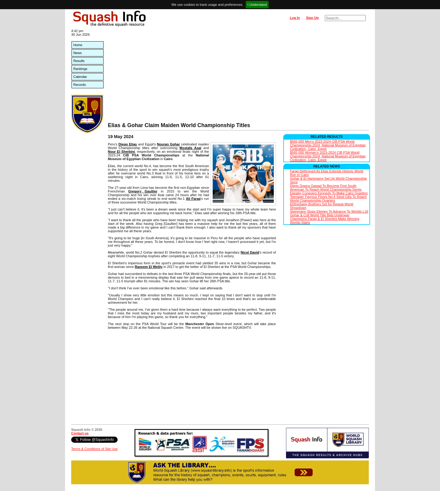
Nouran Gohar (168, 144)
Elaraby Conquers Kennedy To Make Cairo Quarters (329, 193)
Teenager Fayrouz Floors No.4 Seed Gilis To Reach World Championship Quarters (328, 198)
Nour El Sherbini (121, 151)
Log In (295, 18)
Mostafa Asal (190, 148)
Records (79, 84)
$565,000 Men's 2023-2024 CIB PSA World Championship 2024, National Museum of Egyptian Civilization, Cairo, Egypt (328, 145)
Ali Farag (193, 198)
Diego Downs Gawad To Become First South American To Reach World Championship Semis (325, 187)
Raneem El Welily (149, 267)
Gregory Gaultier (142, 191)
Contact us (80, 433)
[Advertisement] (238, 76)
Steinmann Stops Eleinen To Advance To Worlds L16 (329, 211)
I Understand (257, 4)
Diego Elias (128, 144)
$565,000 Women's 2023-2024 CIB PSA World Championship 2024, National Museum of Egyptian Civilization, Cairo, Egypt (328, 156)
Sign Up (312, 18)
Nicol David (250, 252)
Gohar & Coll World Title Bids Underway (320, 215)
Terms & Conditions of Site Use (94, 449)
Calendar (80, 77)
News (77, 53)
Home (77, 45)
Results (79, 61)
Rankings (80, 69)
